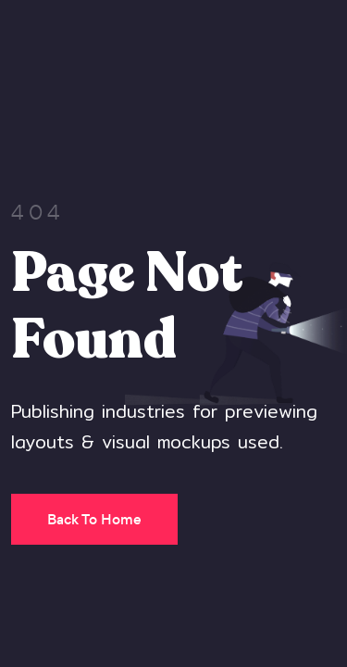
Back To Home (94, 519)
